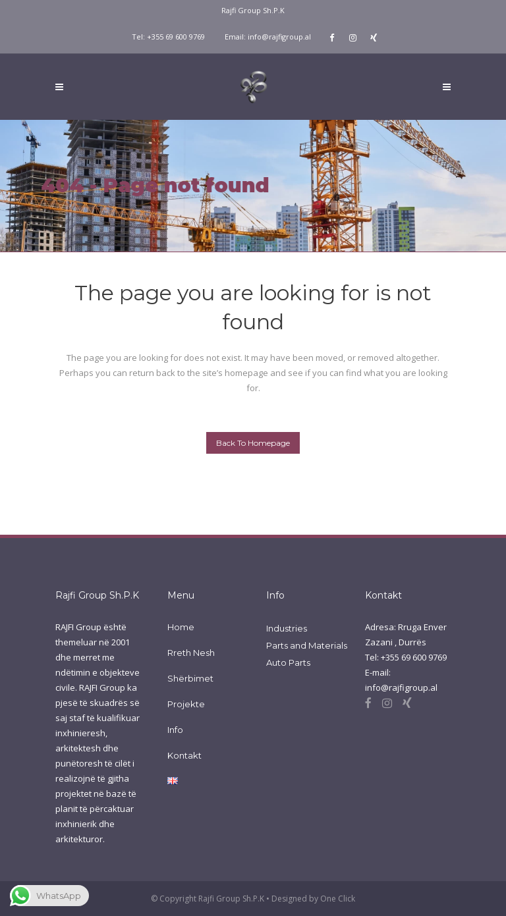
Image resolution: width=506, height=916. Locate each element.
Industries (286, 628)
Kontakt (184, 755)
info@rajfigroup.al (279, 36)
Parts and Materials (306, 645)
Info (175, 729)
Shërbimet (190, 678)
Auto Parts (288, 662)
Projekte (186, 704)
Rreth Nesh (191, 652)
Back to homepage (253, 443)
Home (180, 627)
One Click (337, 898)
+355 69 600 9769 (176, 36)
